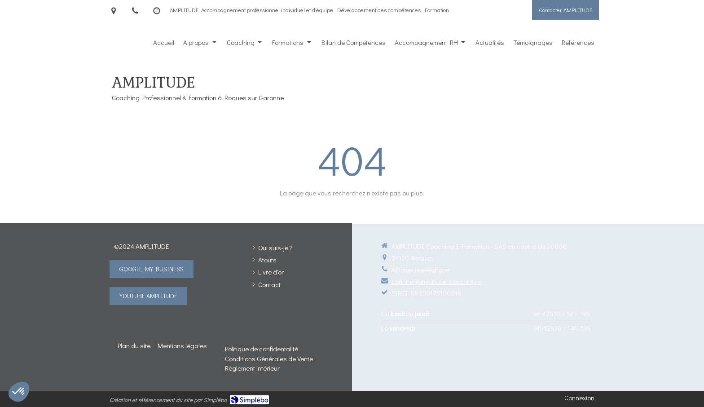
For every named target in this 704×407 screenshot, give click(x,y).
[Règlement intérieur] (252, 367)
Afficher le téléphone (420, 269)
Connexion (579, 397)
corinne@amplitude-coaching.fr (436, 281)
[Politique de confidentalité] (261, 348)
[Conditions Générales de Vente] (269, 358)
